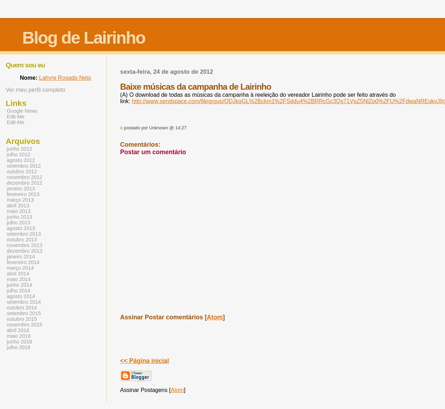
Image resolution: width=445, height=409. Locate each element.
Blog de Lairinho (83, 37)
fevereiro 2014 (23, 262)
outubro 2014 (22, 307)
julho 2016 (18, 347)
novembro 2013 (24, 245)
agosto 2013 (21, 228)
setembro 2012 (24, 166)
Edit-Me (15, 116)
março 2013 (20, 200)
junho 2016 (19, 341)
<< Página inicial (144, 360)
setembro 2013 (24, 234)
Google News (22, 111)
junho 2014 (19, 285)
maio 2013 (18, 211)
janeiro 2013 (21, 188)
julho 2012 (18, 154)
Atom (215, 317)
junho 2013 (19, 217)
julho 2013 (18, 222)
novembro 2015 (24, 324)
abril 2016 (18, 330)
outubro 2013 (22, 239)
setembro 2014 (24, 302)
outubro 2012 (22, 171)
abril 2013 (18, 205)
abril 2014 (18, 273)
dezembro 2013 (24, 251)
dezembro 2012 (24, 183)
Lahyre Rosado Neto (65, 78)
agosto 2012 (21, 160)
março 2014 (20, 268)
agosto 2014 (21, 296)
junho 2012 (19, 149)
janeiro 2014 (21, 256)
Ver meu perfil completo (35, 90)
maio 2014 (18, 279)
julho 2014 (18, 290)
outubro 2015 (22, 319)
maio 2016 (18, 336)
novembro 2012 (24, 177)
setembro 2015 (24, 313)
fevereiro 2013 (23, 194)
